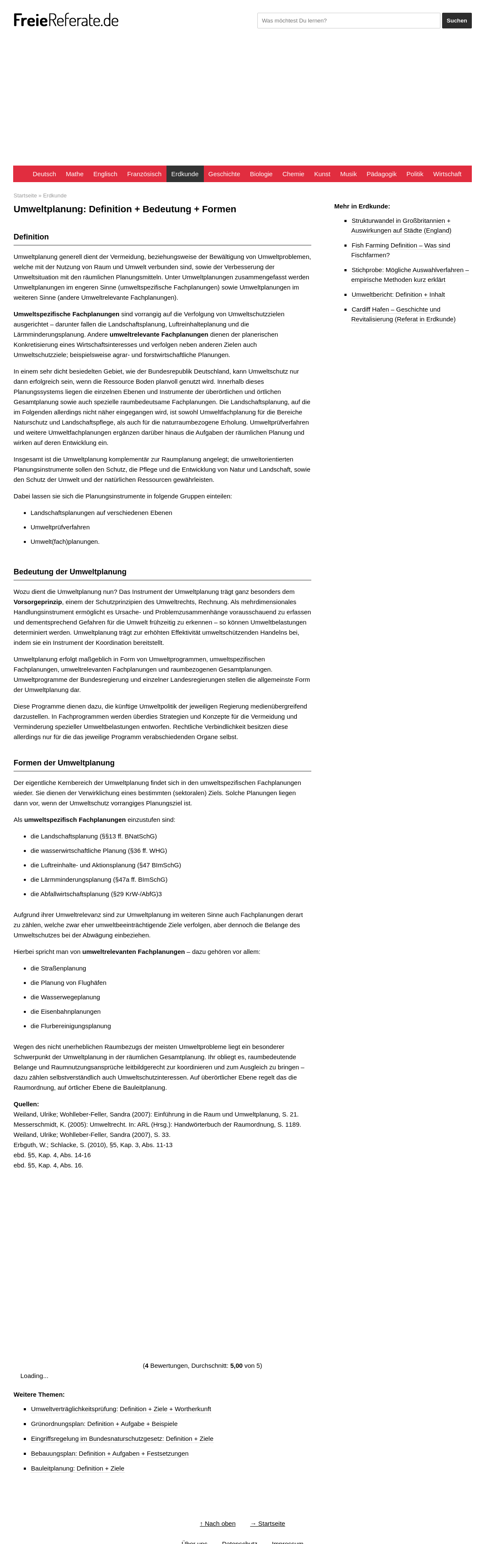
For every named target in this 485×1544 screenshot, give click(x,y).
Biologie (261, 173)
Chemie (293, 173)
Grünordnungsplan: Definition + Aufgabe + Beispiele (104, 1423)
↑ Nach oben (218, 1523)
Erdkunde (184, 173)
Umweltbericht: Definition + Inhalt (398, 294)
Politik (414, 173)
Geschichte (224, 173)
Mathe (75, 173)
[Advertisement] (242, 101)
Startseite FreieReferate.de (20, 174)
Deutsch (44, 173)
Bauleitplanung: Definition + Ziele (77, 1468)
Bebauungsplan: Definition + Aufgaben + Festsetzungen (110, 1453)
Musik (348, 173)
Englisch (105, 173)
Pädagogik (382, 173)
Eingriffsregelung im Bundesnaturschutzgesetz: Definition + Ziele (122, 1438)
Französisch (144, 173)
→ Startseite (267, 1523)
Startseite (25, 195)
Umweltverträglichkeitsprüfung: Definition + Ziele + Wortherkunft (121, 1408)
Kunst (322, 173)
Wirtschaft (447, 173)
